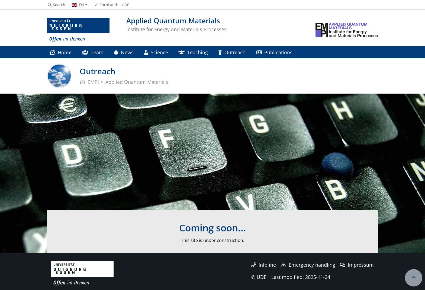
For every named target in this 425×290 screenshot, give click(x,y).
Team (93, 52)
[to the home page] (78, 30)
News (123, 52)
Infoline (263, 265)
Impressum (357, 265)
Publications (274, 52)
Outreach (232, 52)
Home (61, 52)
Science (156, 52)
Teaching (193, 52)
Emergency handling (308, 265)
